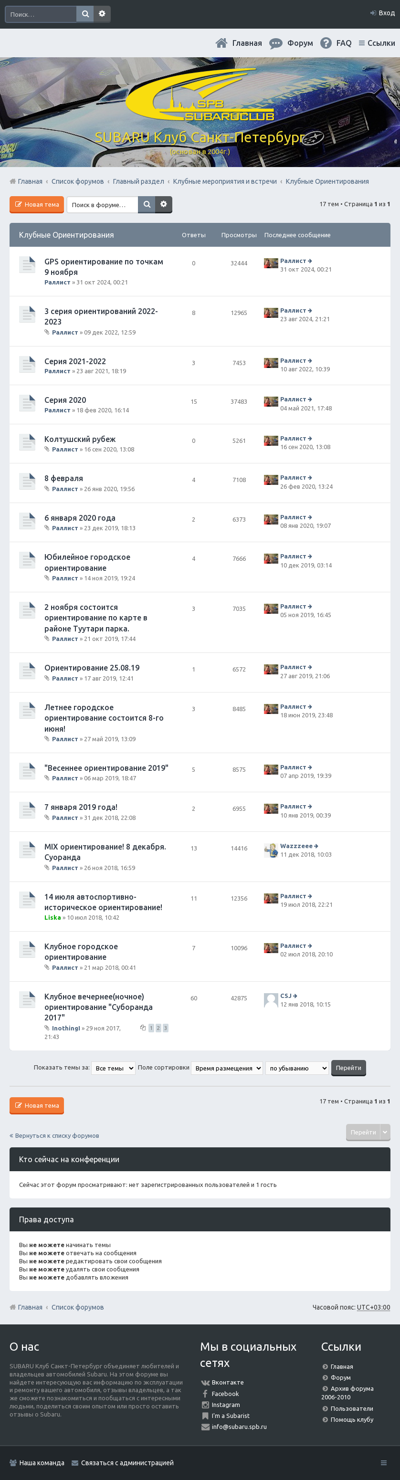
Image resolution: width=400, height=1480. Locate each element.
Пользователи (352, 1408)
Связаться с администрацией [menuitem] (127, 1463)
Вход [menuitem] (387, 13)
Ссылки (381, 43)
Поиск (85, 14)
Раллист (57, 282)
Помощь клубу (352, 1419)
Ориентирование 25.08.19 (91, 667)
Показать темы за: (85, 1067)
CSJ (286, 995)
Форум (341, 1377)
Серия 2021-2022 (75, 361)
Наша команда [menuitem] (42, 1463)
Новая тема (41, 204)
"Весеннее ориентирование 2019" (106, 768)
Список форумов (78, 1307)
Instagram (226, 1404)
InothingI (66, 1028)
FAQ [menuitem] (344, 43)
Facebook (225, 1393)
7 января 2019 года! (80, 807)
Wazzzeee (296, 845)
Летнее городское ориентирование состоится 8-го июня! (104, 718)
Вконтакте (228, 1382)
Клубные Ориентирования (66, 235)
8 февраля (63, 478)
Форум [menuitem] (300, 43)
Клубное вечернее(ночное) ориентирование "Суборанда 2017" (98, 1007)
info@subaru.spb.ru (239, 1426)
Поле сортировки (200, 1067)
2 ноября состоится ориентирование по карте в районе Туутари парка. (95, 618)
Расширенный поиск (102, 14)
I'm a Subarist (231, 1415)
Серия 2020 (65, 400)
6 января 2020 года (80, 518)
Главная (247, 43)
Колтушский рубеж (80, 439)
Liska (52, 917)
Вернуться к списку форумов (57, 1135)
